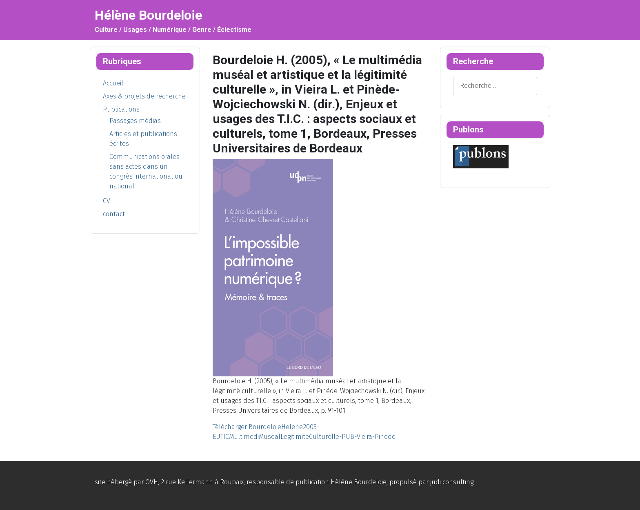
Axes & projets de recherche (144, 96)
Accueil (113, 83)
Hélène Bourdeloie (359, 482)
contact (114, 214)
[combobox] (495, 86)
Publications (121, 109)
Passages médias (135, 121)
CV (106, 201)
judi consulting (451, 482)
